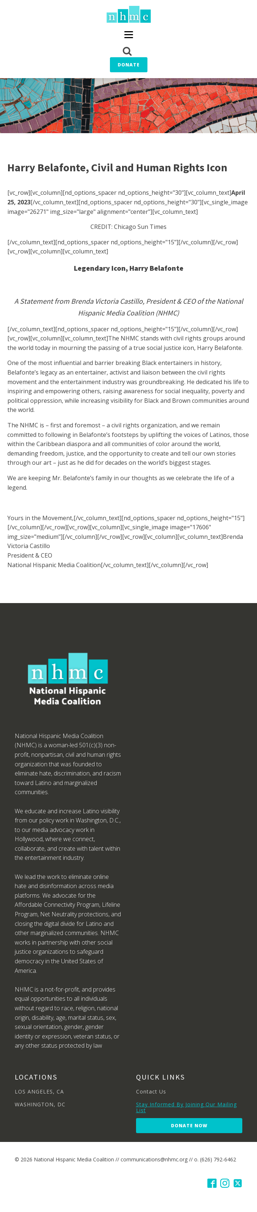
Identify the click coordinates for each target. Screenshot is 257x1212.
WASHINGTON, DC (40, 1104)
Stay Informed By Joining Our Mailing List (186, 1107)
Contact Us (151, 1091)
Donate (129, 65)
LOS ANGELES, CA (39, 1091)
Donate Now (189, 1125)
